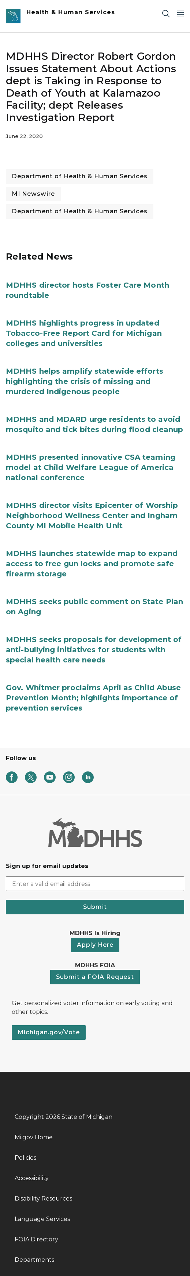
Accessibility (32, 1178)
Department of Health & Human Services (80, 176)
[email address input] (95, 883)
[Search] (165, 13)
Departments (34, 1259)
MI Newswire (33, 193)
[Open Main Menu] (180, 13)
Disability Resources (43, 1198)
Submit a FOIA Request (95, 976)
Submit (95, 906)
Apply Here (95, 944)
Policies (25, 1157)
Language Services (42, 1218)
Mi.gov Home (34, 1137)
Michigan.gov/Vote (49, 1032)
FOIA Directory (36, 1239)
